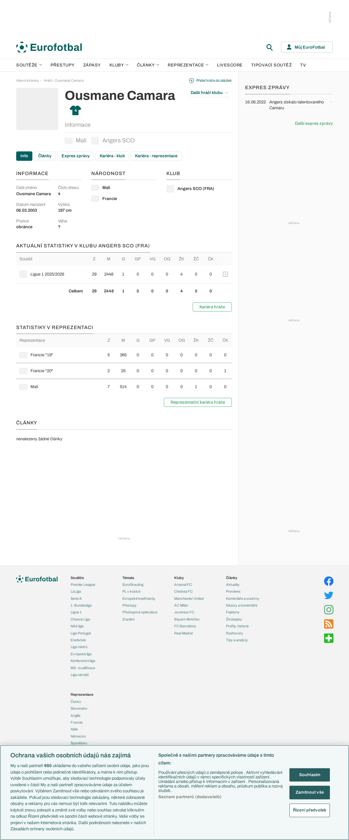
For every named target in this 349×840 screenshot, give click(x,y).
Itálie (74, 729)
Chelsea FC (183, 591)
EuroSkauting (132, 584)
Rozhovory (234, 633)
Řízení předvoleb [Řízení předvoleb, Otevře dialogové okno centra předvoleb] (309, 810)
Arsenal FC (183, 584)
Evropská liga (81, 654)
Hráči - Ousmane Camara (64, 80)
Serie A (76, 598)
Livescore (230, 65)
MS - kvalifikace (83, 668)
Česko (76, 702)
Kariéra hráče (212, 307)
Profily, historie (237, 626)
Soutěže (29, 65)
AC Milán (181, 605)
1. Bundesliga (81, 605)
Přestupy (63, 65)
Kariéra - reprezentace (156, 156)
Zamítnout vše (310, 792)
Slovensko (79, 708)
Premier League (83, 584)
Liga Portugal (81, 633)
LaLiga (76, 591)
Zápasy (92, 65)
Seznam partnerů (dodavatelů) (190, 797)
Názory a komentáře (241, 605)
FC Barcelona (185, 626)
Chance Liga (80, 619)
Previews (233, 591)
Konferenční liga (83, 661)
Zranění (128, 619)
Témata (128, 578)
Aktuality (233, 584)
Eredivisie (78, 640)
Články (44, 156)
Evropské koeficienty (138, 598)
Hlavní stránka (27, 80)
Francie (77, 722)
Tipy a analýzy (237, 640)
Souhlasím (309, 774)
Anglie (75, 715)
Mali (75, 140)
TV (303, 65)
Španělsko (79, 743)
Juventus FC (184, 612)
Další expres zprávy (314, 123)
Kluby (119, 65)
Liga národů (80, 675)
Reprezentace (188, 65)
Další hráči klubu (209, 92)
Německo (78, 736)
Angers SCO (113, 141)
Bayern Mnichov (187, 619)
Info (24, 156)
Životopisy (234, 619)
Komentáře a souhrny (242, 598)
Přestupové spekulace (139, 612)
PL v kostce (131, 591)
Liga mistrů (79, 647)
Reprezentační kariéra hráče (198, 402)
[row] (124, 274)
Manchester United (189, 598)
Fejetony (233, 612)
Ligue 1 (76, 612)
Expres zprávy (76, 156)
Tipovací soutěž (271, 65)
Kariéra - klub (112, 156)
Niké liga (77, 626)
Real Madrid (183, 633)
